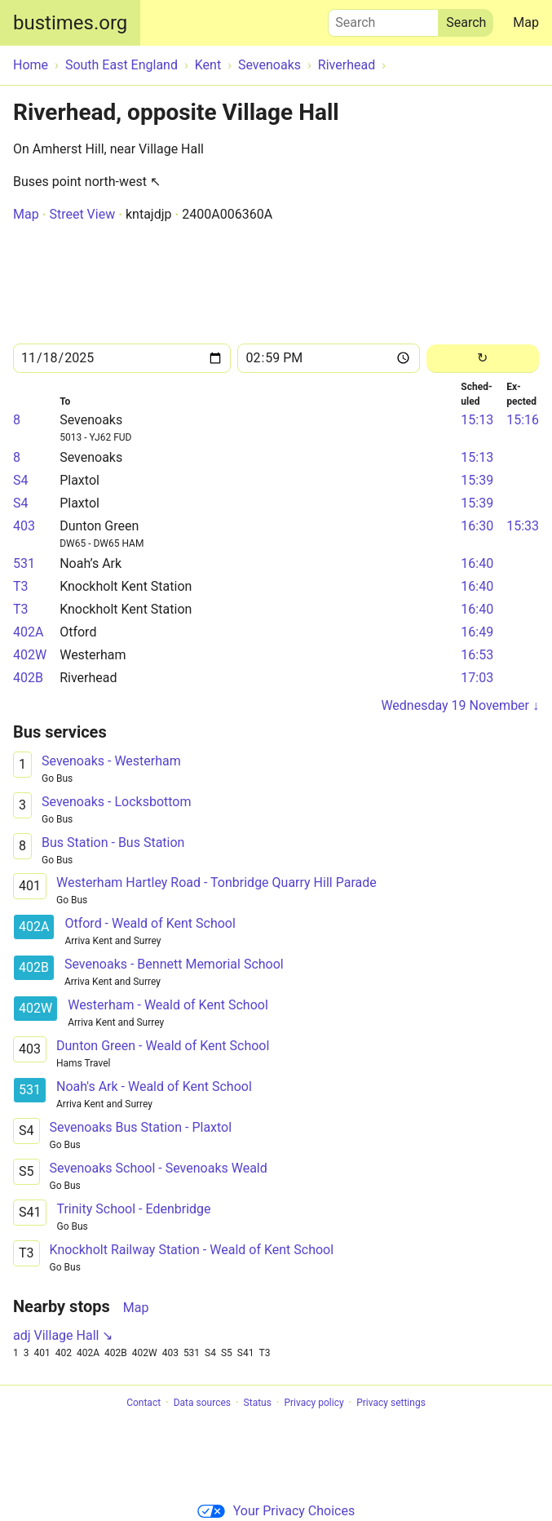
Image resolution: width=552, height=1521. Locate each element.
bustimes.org (70, 22)
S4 (21, 480)
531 (24, 563)
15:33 (522, 526)
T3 (21, 586)
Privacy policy (313, 1402)
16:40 (477, 563)
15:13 (477, 420)
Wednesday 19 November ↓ (460, 705)
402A (28, 632)
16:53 (477, 655)
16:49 (477, 632)
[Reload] (482, 358)
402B (28, 677)
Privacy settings (391, 1402)
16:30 (477, 526)
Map (526, 22)
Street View (82, 214)
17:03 (477, 677)
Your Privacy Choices (276, 1511)
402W (29, 655)
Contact (143, 1402)
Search (383, 19)
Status (258, 1402)
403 (24, 526)
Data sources (202, 1402)
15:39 (477, 480)
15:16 (522, 420)
